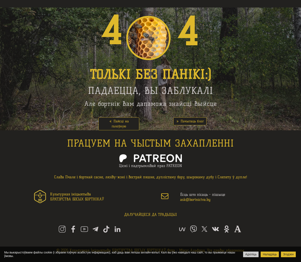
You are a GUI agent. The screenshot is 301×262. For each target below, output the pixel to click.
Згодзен (288, 254)
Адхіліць (250, 254)
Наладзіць (270, 254)
